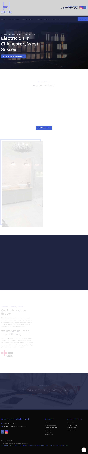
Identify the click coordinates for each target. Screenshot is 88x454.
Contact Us (47, 19)
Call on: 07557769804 (8, 423)
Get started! (82, 19)
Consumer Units (71, 430)
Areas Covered (56, 19)
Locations (26, 443)
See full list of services (44, 128)
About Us (3, 19)
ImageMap (10, 441)
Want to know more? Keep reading (13, 56)
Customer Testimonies (27, 19)
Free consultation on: (69, 7)
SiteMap (3, 441)
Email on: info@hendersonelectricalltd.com (14, 427)
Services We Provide (14, 19)
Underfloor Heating (72, 425)
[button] (83, 449)
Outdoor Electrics (71, 427)
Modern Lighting (71, 423)
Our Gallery (38, 19)
